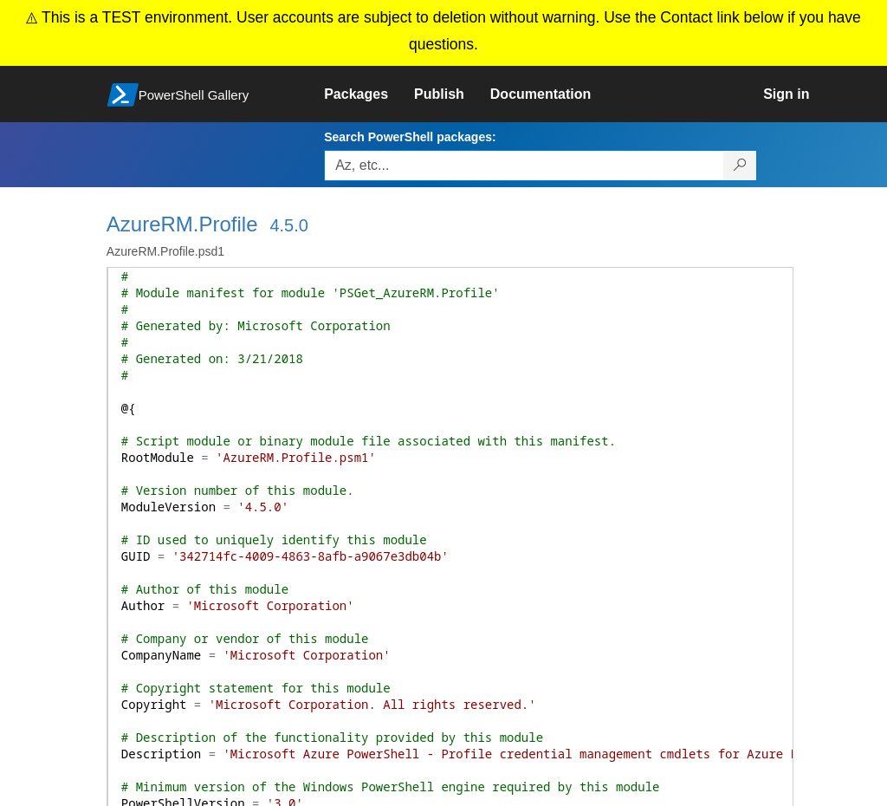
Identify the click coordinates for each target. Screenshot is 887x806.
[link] (369, 94)
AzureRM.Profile (182, 224)
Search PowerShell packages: (409, 137)
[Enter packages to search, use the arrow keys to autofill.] (524, 165)
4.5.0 (288, 225)
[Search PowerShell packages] (740, 165)
